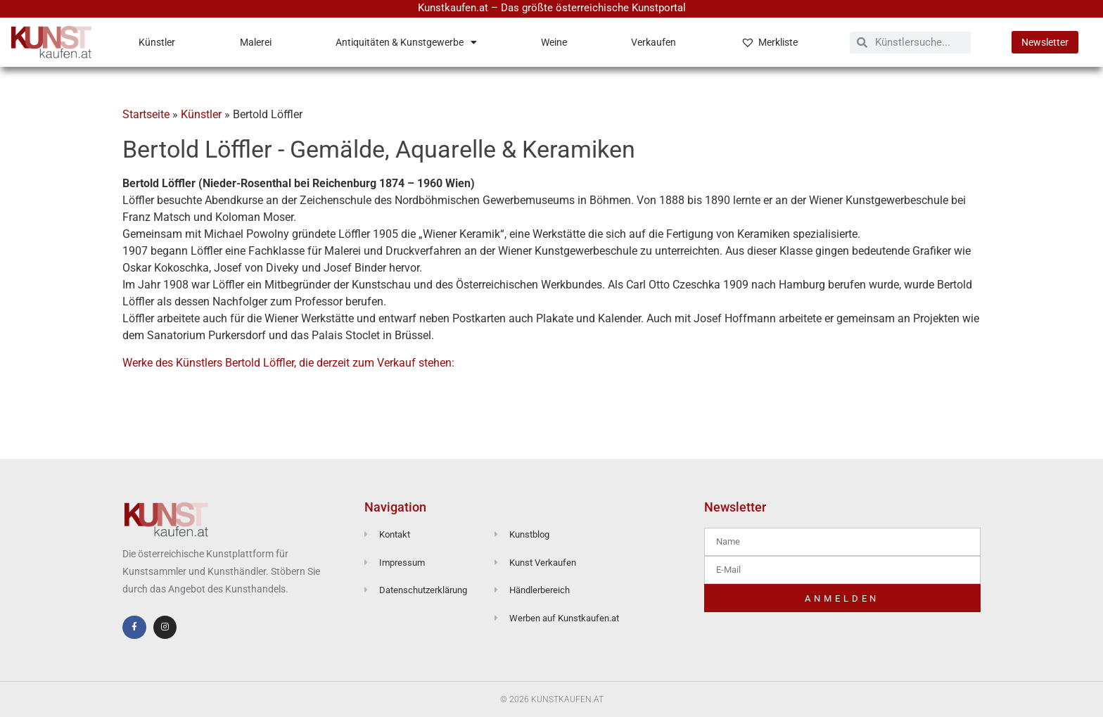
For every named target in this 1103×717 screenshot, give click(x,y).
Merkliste (769, 42)
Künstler (157, 42)
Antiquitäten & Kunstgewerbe (406, 42)
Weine (554, 42)
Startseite (146, 114)
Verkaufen (653, 42)
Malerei (256, 42)
